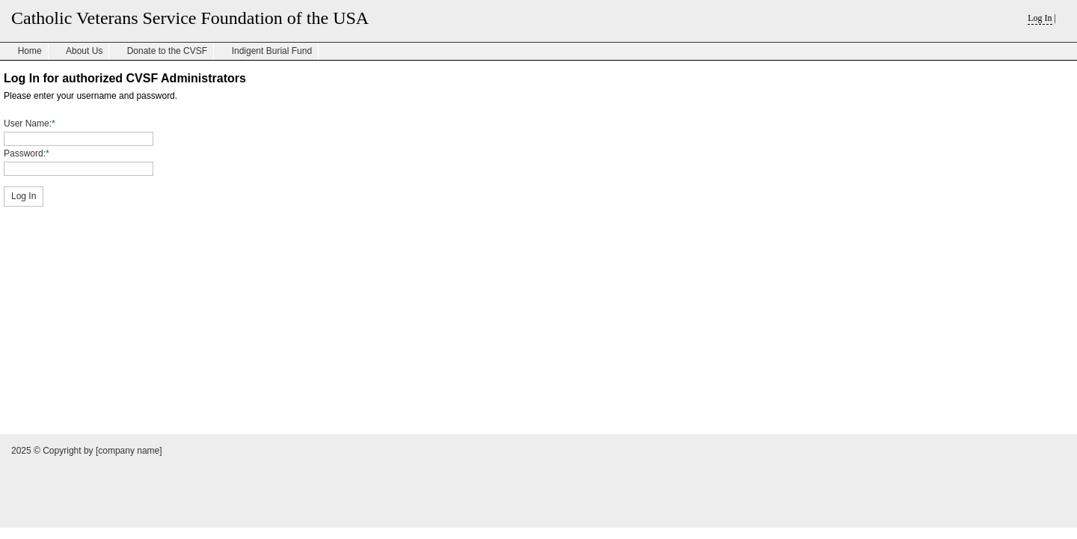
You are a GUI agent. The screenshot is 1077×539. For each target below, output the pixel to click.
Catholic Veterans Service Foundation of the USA (190, 18)
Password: (25, 153)
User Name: (28, 123)
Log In (1040, 18)
